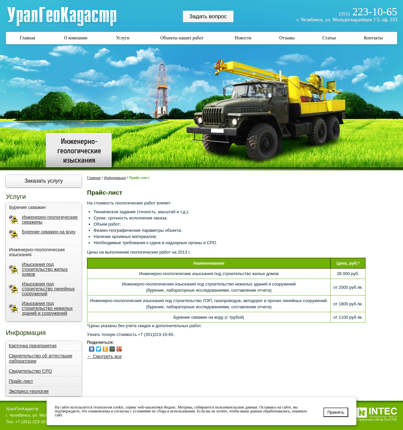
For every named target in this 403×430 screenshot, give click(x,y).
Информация (115, 178)
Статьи (329, 37)
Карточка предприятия (32, 345)
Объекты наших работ (181, 37)
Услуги (122, 37)
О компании (75, 37)
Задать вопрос (208, 16)
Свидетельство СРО (30, 371)
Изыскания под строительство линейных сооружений (42, 289)
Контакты (373, 37)
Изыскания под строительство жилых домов (38, 269)
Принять (335, 412)
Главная (27, 37)
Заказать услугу (43, 181)
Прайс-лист (21, 381)
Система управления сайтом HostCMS (370, 419)
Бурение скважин (27, 207)
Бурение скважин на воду (42, 234)
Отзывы (287, 37)
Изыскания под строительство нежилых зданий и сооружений (41, 308)
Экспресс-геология (29, 391)
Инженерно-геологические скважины (43, 220)
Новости (243, 37)
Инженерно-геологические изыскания (37, 252)
